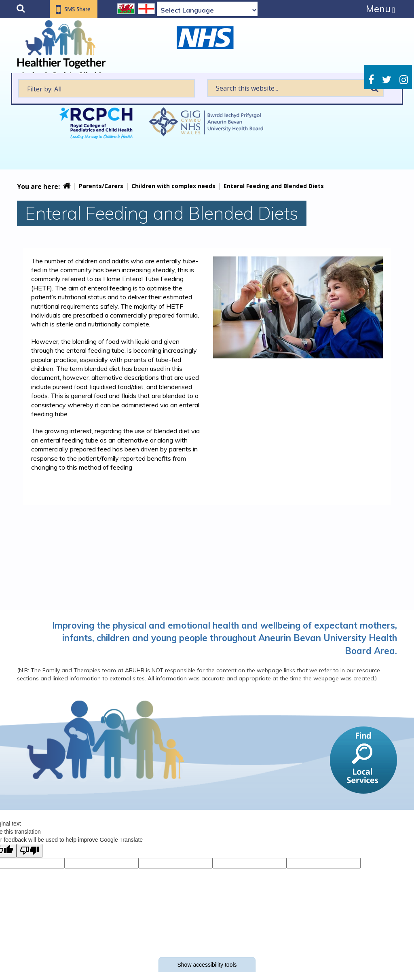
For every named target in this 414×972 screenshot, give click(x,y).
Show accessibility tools (207, 964)
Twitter (386, 80)
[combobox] (106, 88)
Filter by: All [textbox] (44, 89)
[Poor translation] (29, 851)
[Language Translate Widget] (207, 10)
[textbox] (106, 88)
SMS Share (78, 9)
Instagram (403, 80)
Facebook (371, 80)
